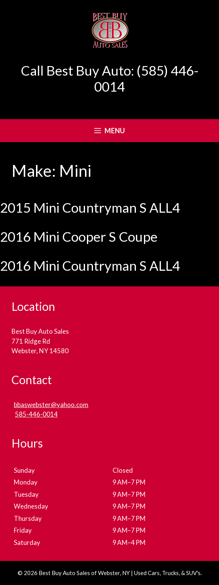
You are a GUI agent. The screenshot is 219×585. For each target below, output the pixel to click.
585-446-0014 (36, 414)
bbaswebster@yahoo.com (51, 405)
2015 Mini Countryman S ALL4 (90, 207)
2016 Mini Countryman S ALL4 (90, 265)
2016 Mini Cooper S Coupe (78, 236)
